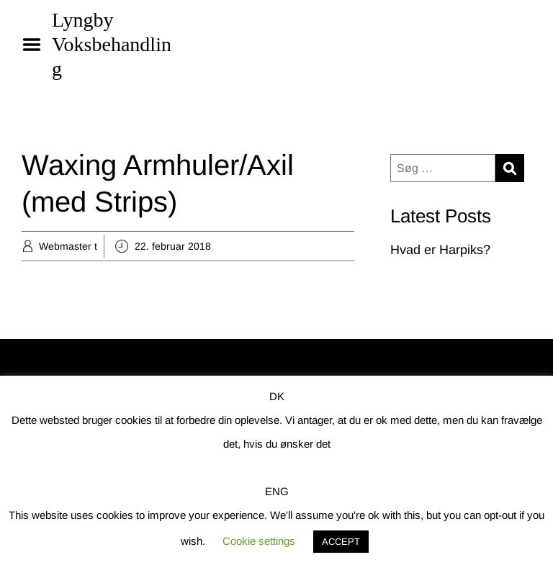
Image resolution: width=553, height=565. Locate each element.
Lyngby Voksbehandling (111, 44)
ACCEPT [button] (341, 541)
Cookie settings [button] (258, 541)
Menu (37, 45)
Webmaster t (68, 246)
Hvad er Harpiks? (440, 250)
